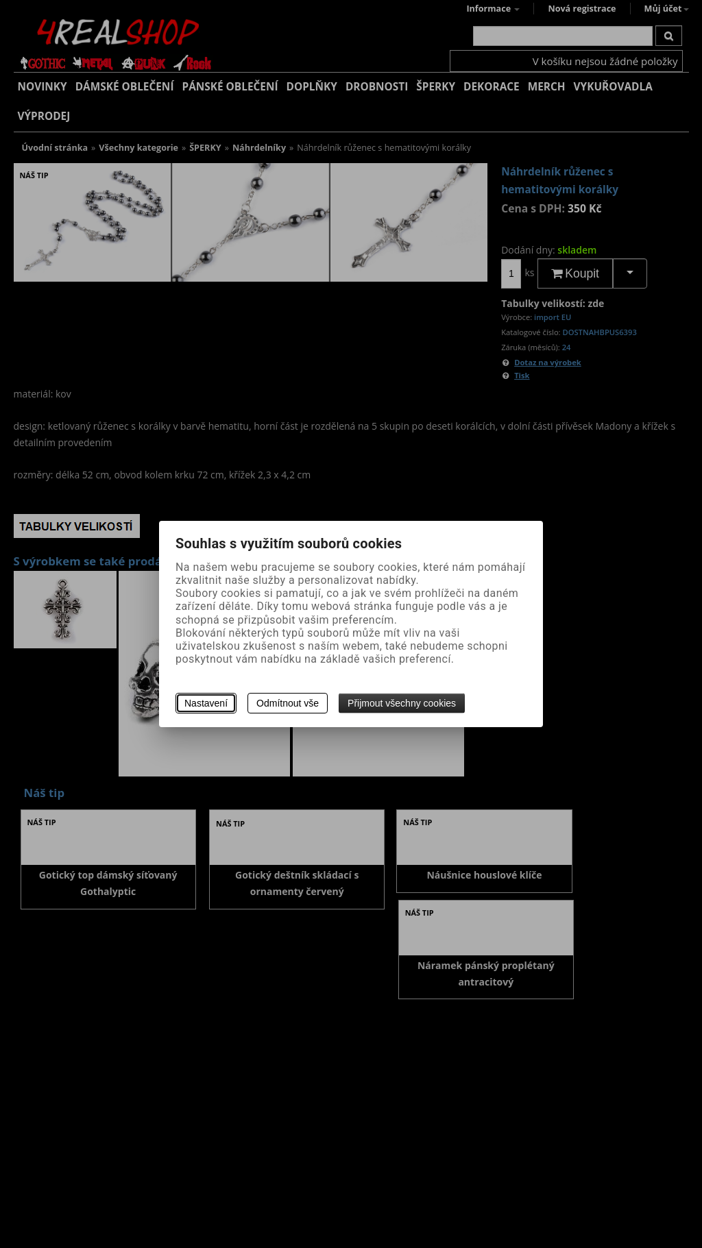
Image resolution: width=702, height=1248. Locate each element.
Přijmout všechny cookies (402, 703)
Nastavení (206, 703)
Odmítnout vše (287, 703)
